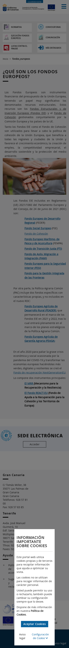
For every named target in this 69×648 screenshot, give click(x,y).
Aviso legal (22, 636)
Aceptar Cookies (34, 624)
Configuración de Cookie (40, 636)
